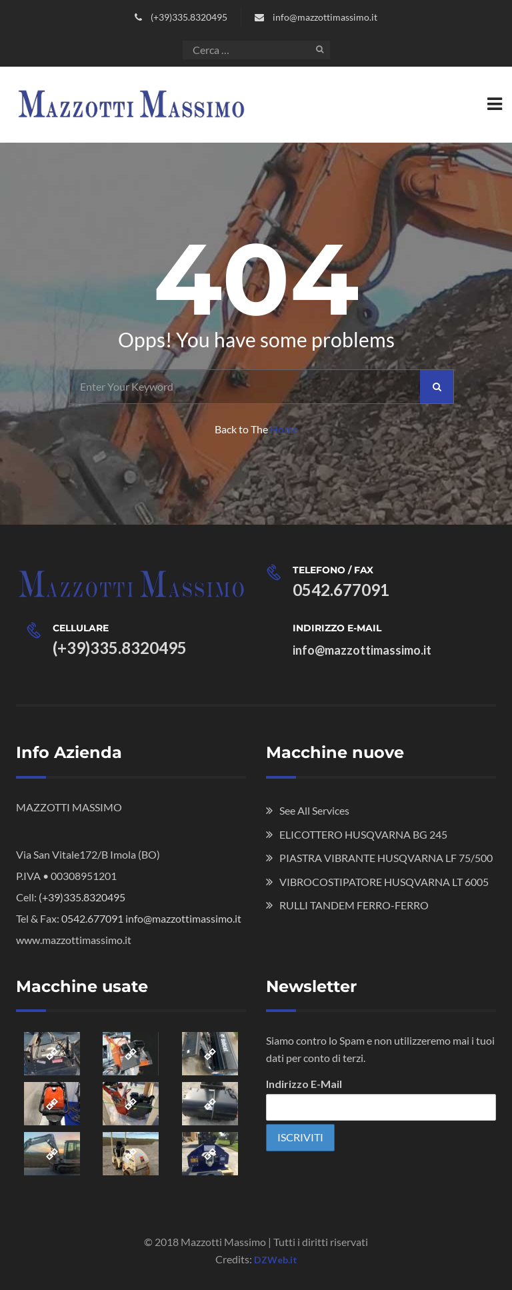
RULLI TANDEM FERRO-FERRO (354, 905)
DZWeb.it (275, 1259)
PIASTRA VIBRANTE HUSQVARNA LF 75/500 (386, 857)
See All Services (314, 810)
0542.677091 (341, 589)
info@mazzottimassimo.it (325, 17)
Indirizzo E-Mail (304, 1083)
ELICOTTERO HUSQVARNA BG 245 (363, 834)
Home (284, 429)
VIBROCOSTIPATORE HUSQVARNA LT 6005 (384, 881)
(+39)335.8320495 (189, 17)
